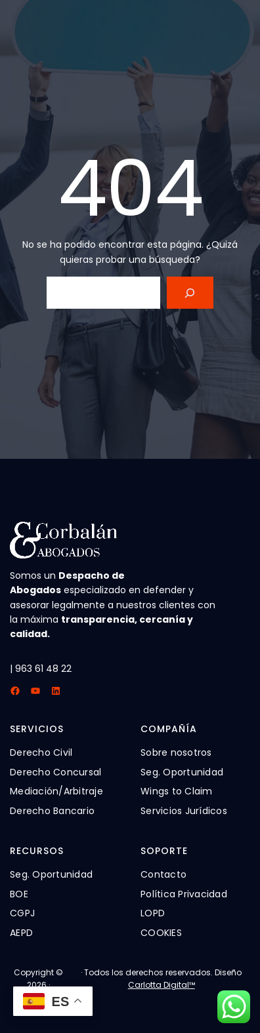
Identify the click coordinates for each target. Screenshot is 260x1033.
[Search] (190, 293)
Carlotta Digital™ (161, 984)
